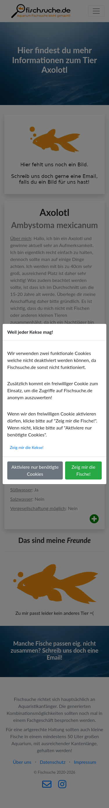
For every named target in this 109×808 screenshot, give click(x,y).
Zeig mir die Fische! (83, 470)
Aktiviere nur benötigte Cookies (34, 470)
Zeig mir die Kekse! (27, 447)
